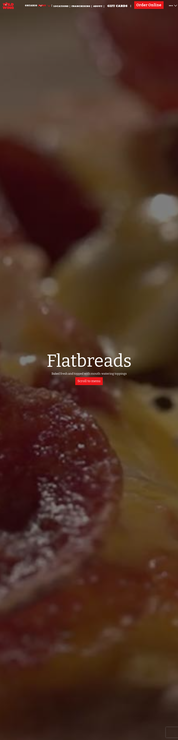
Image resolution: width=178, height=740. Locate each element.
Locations (60, 6)
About (97, 6)
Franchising (80, 6)
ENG (173, 5)
